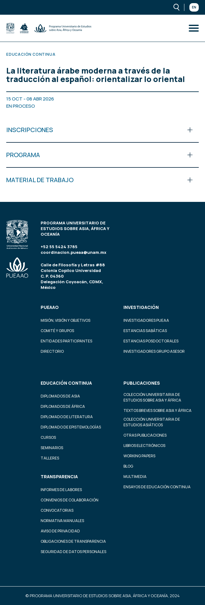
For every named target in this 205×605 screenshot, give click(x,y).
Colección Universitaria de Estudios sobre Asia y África (152, 397)
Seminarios (52, 447)
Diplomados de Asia (60, 396)
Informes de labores (61, 489)
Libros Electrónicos (144, 445)
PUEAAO (50, 307)
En (194, 7)
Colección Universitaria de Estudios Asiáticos (151, 422)
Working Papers (139, 456)
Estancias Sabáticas (145, 330)
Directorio (52, 351)
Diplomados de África (63, 406)
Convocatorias (57, 510)
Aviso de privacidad (60, 531)
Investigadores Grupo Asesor (154, 351)
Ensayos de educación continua (157, 487)
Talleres (50, 458)
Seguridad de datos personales (73, 551)
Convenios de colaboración (69, 500)
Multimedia (135, 476)
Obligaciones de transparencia (73, 541)
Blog (128, 466)
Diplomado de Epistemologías (71, 427)
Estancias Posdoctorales (150, 341)
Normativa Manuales (62, 520)
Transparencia (59, 476)
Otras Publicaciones (145, 435)
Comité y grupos (57, 330)
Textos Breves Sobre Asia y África (157, 410)
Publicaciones (141, 383)
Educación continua (66, 383)
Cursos (48, 437)
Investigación (141, 307)
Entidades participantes (66, 341)
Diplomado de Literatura (67, 416)
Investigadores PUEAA (146, 320)
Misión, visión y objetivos (65, 320)
